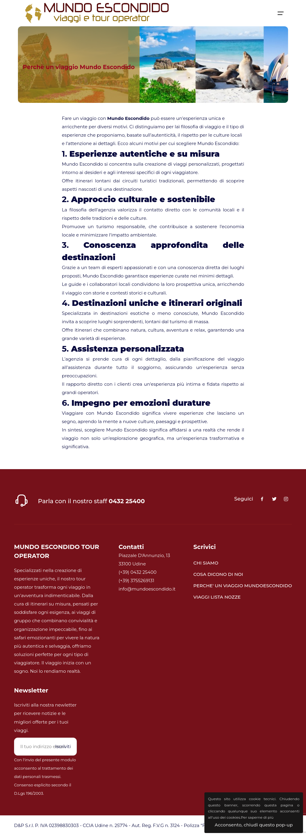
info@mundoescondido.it (147, 589)
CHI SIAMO (205, 563)
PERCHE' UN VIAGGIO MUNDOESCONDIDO (242, 585)
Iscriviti (63, 746)
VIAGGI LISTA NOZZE (217, 597)
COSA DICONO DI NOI (218, 574)
